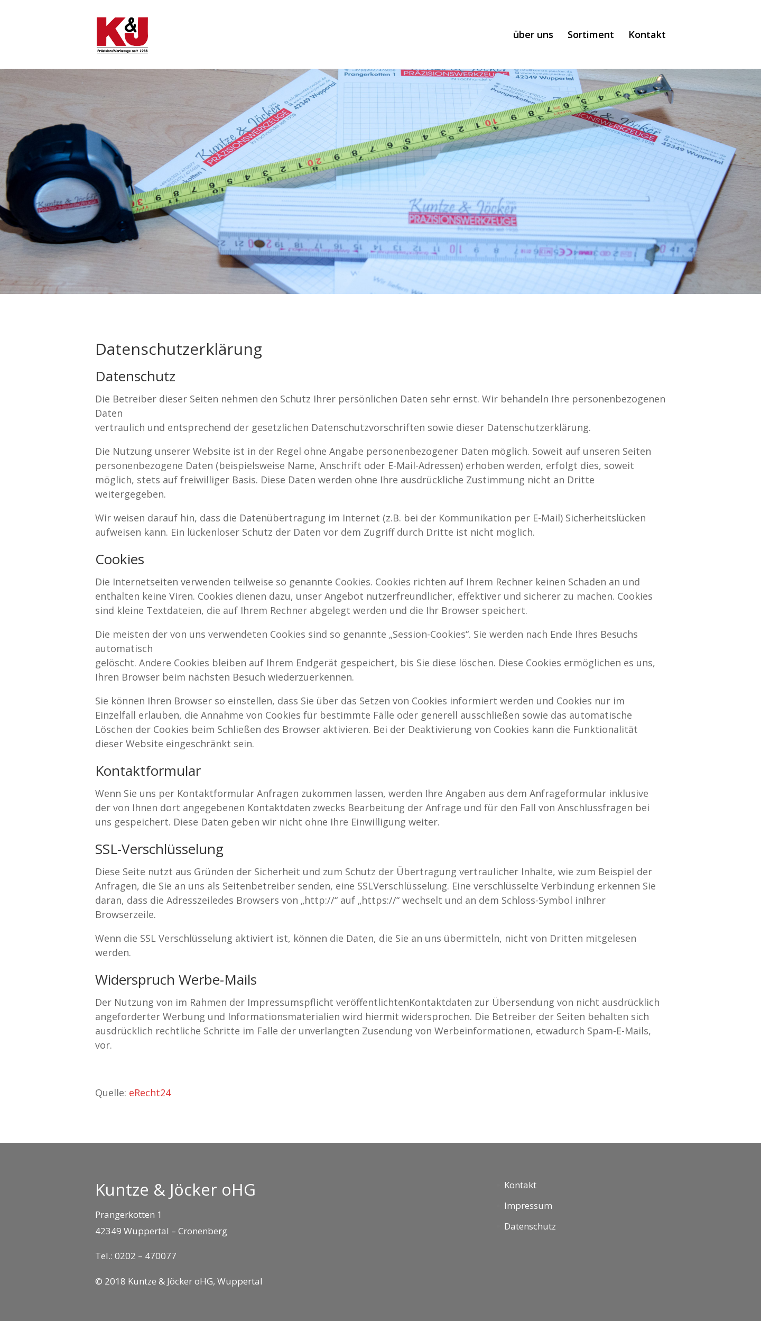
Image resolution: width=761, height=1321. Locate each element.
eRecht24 (150, 1092)
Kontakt (647, 36)
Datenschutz (530, 1226)
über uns (533, 36)
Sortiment (591, 36)
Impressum (528, 1205)
